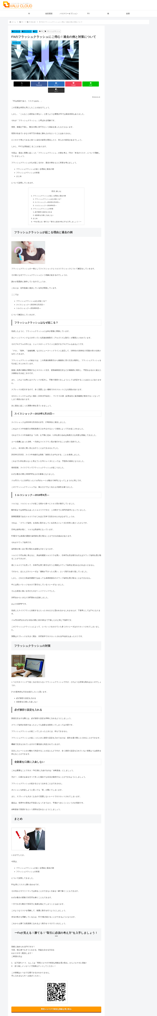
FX (35, 31)
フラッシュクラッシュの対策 (43, 202)
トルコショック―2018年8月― (46, 199)
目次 (53, 185)
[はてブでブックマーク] (48, 84)
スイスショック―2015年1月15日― (47, 196)
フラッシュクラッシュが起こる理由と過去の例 (49, 189)
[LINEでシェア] (79, 84)
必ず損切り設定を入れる (43, 206)
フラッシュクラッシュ (52, 31)
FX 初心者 (16, 31)
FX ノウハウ (26, 31)
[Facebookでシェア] (33, 84)
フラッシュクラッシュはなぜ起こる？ (48, 193)
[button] (94, 84)
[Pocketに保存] (64, 84)
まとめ (35, 212)
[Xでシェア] (18, 84)
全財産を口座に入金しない (44, 209)
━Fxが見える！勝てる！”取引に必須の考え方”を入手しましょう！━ (57, 215)
